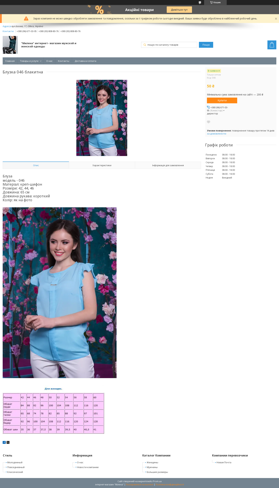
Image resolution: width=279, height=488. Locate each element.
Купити (222, 100)
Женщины (152, 462)
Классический (15, 472)
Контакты (63, 61)
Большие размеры (157, 472)
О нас (49, 61)
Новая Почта (224, 462)
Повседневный (16, 467)
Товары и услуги (29, 61)
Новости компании (88, 467)
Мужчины (152, 467)
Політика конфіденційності (170, 484)
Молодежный (14, 462)
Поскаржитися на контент (139, 484)
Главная (10, 61)
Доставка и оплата (85, 61)
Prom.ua (157, 481)
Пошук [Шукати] (206, 44)
